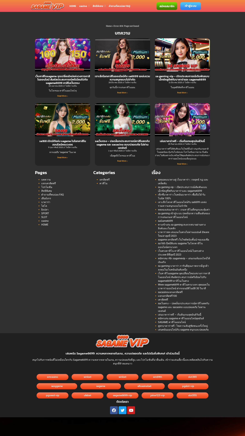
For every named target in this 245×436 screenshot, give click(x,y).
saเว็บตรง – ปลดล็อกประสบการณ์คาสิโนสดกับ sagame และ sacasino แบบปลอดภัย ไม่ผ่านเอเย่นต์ (122, 144)
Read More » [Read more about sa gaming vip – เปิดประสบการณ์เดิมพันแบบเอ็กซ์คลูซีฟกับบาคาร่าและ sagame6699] (182, 93)
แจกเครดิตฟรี (48, 183)
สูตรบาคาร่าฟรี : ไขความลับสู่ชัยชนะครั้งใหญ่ (183, 325)
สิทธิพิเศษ (99, 6)
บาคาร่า (45, 202)
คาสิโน (103, 183)
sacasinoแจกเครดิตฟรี (170, 292)
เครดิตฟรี (105, 179)
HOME (72, 6)
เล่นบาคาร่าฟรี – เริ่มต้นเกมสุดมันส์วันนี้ (182, 141)
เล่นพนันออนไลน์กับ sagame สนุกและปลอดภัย (183, 329)
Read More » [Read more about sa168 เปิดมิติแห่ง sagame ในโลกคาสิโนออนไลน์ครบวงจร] (62, 157)
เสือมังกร (46, 198)
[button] (144, 386)
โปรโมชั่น (46, 187)
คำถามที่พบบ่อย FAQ (119, 6)
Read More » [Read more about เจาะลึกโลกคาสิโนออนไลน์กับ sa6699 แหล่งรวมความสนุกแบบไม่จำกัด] (122, 93)
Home (109, 26)
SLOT (44, 217)
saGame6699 (165, 220)
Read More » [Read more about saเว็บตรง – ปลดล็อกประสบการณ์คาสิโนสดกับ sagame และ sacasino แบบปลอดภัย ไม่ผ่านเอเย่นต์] (122, 161)
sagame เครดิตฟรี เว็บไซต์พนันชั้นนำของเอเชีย (183, 239)
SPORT (45, 213)
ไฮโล (44, 205)
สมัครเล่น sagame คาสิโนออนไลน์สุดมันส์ (181, 318)
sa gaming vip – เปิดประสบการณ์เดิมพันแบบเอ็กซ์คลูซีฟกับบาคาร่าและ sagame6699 (182, 78)
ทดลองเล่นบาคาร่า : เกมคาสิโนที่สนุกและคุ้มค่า (184, 209)
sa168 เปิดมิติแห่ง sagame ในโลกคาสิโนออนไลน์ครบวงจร (62, 143)
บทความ (46, 179)
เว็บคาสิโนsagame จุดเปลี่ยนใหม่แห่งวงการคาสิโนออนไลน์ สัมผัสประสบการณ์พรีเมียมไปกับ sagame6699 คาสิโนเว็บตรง (62, 79)
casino (84, 6)
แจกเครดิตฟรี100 (167, 295)
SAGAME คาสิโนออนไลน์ (172, 322)
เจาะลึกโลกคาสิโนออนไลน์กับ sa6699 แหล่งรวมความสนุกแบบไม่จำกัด (122, 78)
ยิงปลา (44, 209)
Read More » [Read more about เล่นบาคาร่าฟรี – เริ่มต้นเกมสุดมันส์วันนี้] (182, 164)
